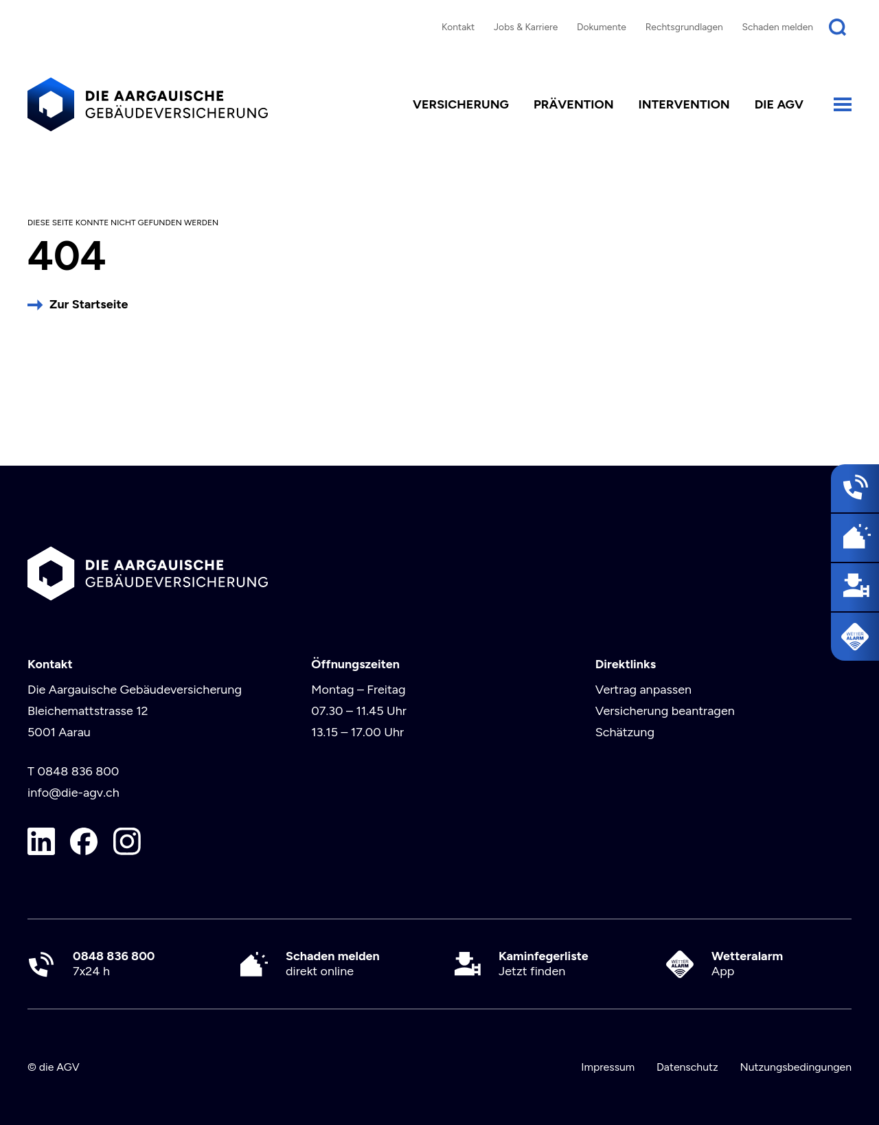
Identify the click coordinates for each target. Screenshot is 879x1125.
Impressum (608, 1066)
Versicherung (461, 104)
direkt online (333, 964)
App (747, 964)
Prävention (574, 104)
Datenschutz (687, 1066)
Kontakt (458, 26)
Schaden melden (778, 26)
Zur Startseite (88, 304)
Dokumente (601, 26)
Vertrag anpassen (643, 689)
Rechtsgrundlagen (684, 26)
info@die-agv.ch (73, 792)
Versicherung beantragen (665, 710)
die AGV (779, 104)
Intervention (684, 104)
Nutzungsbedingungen (796, 1066)
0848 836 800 (78, 771)
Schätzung (624, 732)
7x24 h (114, 964)
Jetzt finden (544, 964)
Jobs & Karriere (526, 26)
